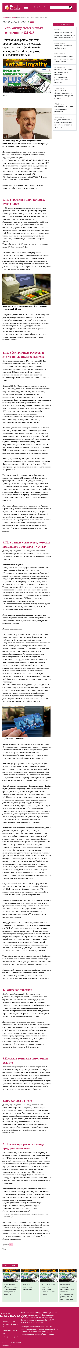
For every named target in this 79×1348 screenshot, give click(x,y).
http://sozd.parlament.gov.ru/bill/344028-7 (23, 177)
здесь (27, 180)
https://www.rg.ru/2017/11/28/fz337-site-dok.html (23, 160)
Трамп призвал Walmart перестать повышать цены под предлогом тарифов (64, 34)
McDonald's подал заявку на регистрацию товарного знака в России (64, 58)
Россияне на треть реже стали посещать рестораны (63, 109)
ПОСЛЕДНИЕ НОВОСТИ (62, 25)
